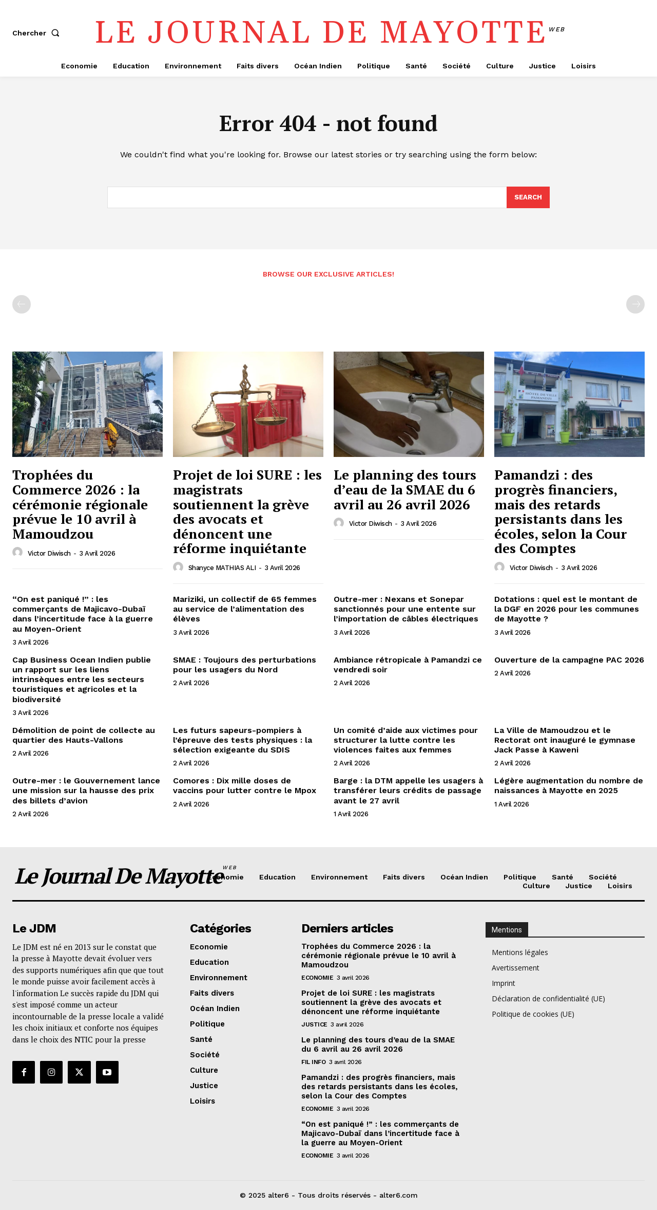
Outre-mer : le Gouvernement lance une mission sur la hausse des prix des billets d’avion (86, 790)
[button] (38, 33)
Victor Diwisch (49, 553)
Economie (317, 978)
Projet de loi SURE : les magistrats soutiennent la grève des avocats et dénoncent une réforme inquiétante (247, 511)
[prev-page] (21, 305)
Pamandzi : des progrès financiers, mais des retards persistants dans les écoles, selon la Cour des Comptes (560, 511)
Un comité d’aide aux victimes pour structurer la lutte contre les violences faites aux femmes (406, 740)
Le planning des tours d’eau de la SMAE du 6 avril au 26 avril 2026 (405, 489)
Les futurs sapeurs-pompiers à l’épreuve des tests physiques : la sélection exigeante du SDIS (242, 740)
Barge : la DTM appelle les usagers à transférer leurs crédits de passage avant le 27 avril (408, 790)
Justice (314, 1025)
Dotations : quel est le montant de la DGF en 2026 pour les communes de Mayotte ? (566, 609)
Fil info (313, 1062)
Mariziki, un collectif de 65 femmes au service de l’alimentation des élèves (245, 609)
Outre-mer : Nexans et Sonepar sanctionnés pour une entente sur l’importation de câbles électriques (406, 609)
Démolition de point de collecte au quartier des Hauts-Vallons (83, 735)
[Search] (528, 197)
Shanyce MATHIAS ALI (222, 568)
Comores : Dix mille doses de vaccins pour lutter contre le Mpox (244, 785)
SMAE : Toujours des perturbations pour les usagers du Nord (244, 664)
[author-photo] (19, 553)
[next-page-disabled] (635, 305)
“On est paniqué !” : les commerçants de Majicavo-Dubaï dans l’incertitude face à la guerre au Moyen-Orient (82, 614)
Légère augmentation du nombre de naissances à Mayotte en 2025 (568, 785)
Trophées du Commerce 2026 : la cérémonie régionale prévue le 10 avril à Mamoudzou (80, 504)
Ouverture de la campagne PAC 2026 (569, 660)
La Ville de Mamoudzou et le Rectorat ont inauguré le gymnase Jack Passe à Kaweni (564, 740)
